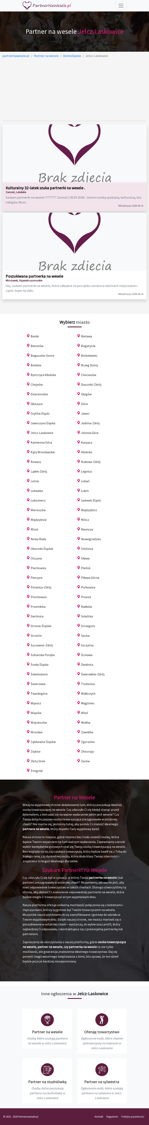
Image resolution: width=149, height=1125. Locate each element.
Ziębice (36, 751)
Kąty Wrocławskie (43, 452)
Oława (85, 558)
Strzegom (88, 626)
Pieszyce (37, 578)
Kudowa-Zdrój (90, 462)
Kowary (36, 462)
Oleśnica (87, 549)
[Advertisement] (74, 89)
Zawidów (87, 732)
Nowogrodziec (91, 539)
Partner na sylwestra (101, 1081)
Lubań (85, 481)
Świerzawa (38, 684)
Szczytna (87, 645)
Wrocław (36, 732)
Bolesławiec (89, 355)
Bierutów (37, 346)
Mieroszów (38, 510)
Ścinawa (86, 655)
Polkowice (88, 587)
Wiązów (36, 713)
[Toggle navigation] (121, 6)
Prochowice (39, 597)
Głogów (86, 394)
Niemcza (87, 529)
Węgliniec (88, 703)
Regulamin (112, 1116)
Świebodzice (39, 674)
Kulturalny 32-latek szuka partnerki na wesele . (45, 187)
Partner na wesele (47, 1031)
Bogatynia (88, 346)
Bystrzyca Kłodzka (43, 375)
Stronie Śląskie (41, 626)
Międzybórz (89, 510)
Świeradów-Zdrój (92, 674)
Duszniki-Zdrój (91, 384)
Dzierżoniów (39, 394)
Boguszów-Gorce (42, 355)
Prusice (86, 597)
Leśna (35, 481)
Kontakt (99, 1116)
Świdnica (87, 664)
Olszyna (36, 558)
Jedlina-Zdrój (90, 423)
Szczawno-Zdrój (42, 645)
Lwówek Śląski (91, 500)
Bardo (35, 336)
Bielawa (86, 336)
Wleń (84, 713)
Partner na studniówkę (47, 1081)
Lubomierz (38, 500)
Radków (86, 607)
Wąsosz (36, 703)
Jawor (85, 413)
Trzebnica (88, 684)
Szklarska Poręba (43, 655)
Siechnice (37, 616)
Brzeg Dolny (89, 365)
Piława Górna (90, 578)
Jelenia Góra (89, 433)
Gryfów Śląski (40, 413)
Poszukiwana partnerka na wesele (34, 276)
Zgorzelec (88, 742)
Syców (85, 636)
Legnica (86, 471)
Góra (84, 404)
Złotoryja (87, 751)
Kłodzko (86, 452)
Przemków (38, 607)
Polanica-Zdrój (41, 587)
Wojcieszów (39, 722)
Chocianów (88, 375)
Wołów (85, 722)
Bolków (36, 365)
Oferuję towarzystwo (101, 1031)
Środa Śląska (39, 664)
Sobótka (87, 616)
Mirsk (34, 529)
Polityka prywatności (132, 1116)
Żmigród (37, 771)
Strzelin (36, 636)
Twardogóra (39, 693)
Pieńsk (85, 568)
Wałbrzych (88, 693)
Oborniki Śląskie (42, 549)
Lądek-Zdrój (39, 471)
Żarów (85, 761)
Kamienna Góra (41, 442)
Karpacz (86, 442)
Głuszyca (37, 404)
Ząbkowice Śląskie (43, 742)
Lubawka (37, 491)
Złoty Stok (38, 761)
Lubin (85, 491)
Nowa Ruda (38, 539)
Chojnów (37, 384)
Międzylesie (39, 520)
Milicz (85, 520)
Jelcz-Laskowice (42, 433)
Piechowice (38, 568)
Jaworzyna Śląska (43, 423)
